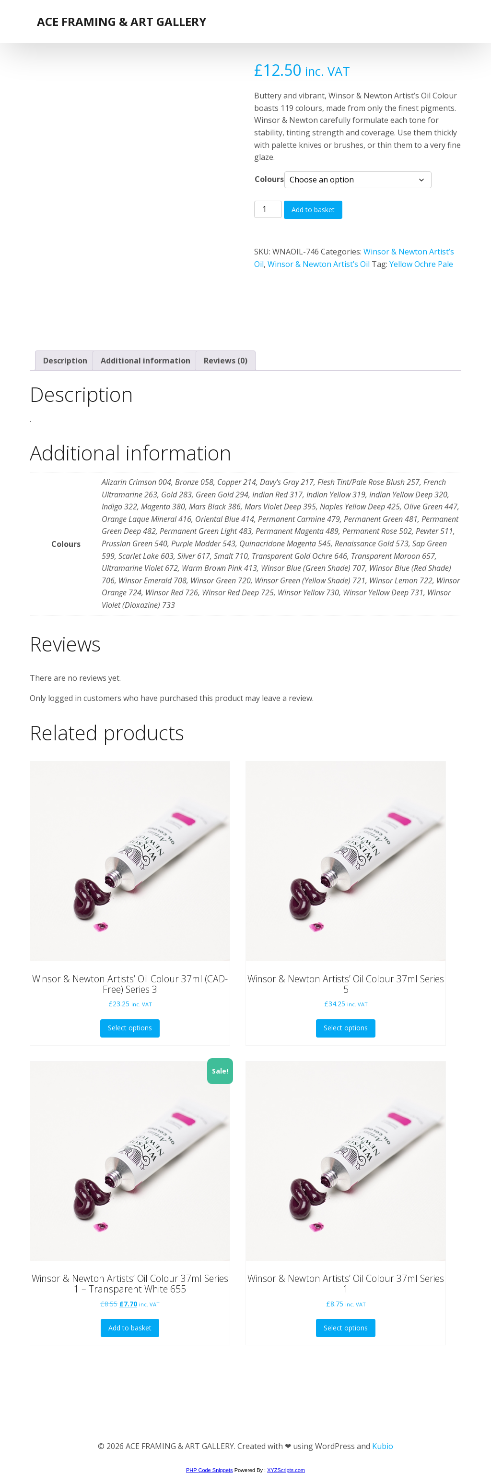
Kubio (382, 1446)
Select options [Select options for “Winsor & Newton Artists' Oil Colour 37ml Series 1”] (346, 1327)
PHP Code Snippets (209, 1470)
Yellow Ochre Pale (421, 264)
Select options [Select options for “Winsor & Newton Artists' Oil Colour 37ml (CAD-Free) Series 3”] (130, 1027)
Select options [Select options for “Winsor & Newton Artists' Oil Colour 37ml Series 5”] (346, 1027)
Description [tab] (65, 360)
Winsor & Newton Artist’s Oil (319, 264)
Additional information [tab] (145, 360)
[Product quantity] (268, 209)
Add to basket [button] (130, 1327)
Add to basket (313, 209)
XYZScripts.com (286, 1470)
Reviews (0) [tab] (225, 360)
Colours (269, 179)
